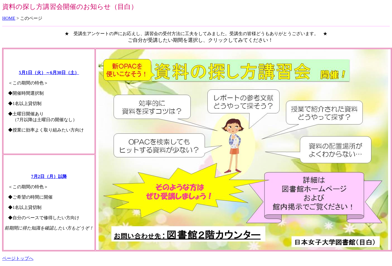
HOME (8, 18)
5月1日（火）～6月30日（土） (49, 72)
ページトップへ (17, 258)
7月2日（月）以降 (49, 176)
